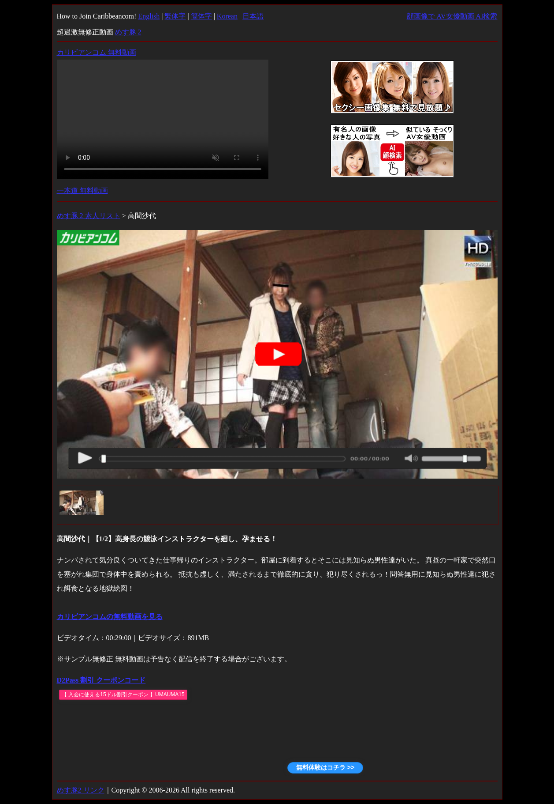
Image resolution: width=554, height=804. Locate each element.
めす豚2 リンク (80, 790)
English (149, 16)
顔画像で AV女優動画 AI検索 (452, 16)
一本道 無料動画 (82, 190)
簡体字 (201, 16)
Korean (227, 16)
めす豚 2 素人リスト (88, 215)
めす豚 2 (128, 32)
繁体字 (175, 16)
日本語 (253, 16)
